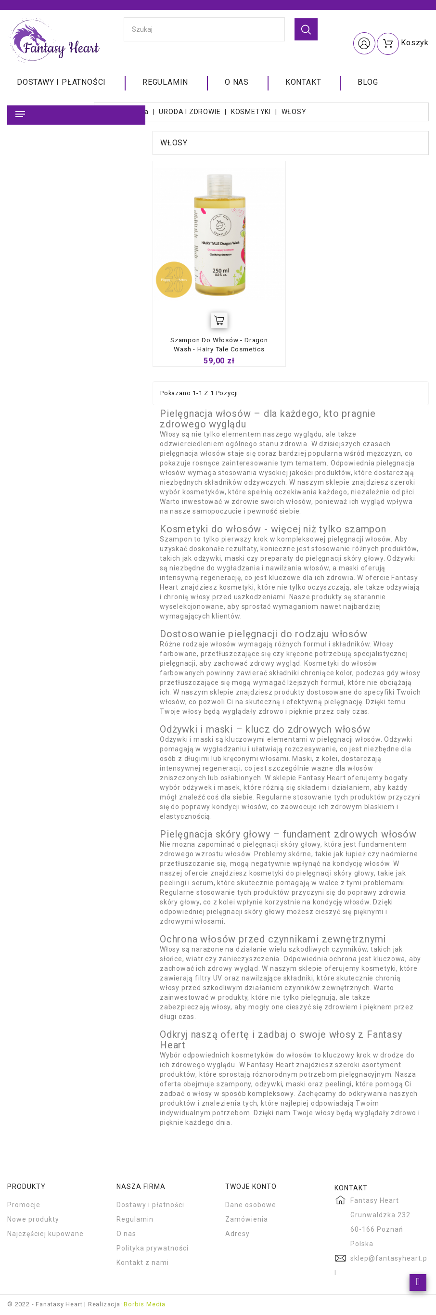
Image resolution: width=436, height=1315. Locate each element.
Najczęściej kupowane (45, 1234)
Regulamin (165, 82)
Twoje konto (251, 1187)
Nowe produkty (33, 1220)
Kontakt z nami (142, 1263)
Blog (368, 82)
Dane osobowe (250, 1206)
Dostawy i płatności (61, 82)
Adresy (237, 1234)
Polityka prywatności (152, 1249)
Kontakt (303, 82)
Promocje (23, 1206)
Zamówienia (246, 1220)
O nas (237, 82)
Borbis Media (145, 1305)
